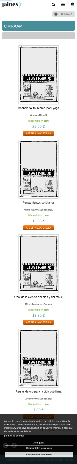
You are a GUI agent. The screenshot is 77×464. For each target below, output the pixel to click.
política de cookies (14, 435)
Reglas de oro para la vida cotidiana (38, 391)
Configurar (38, 442)
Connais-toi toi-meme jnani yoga (38, 108)
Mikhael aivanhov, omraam (38, 304)
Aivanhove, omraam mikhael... (38, 210)
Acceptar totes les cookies (39, 455)
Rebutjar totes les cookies (39, 448)
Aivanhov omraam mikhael (38, 399)
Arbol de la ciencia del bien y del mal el (38, 297)
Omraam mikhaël (38, 115)
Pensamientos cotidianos (39, 202)
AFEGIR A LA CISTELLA (38, 133)
